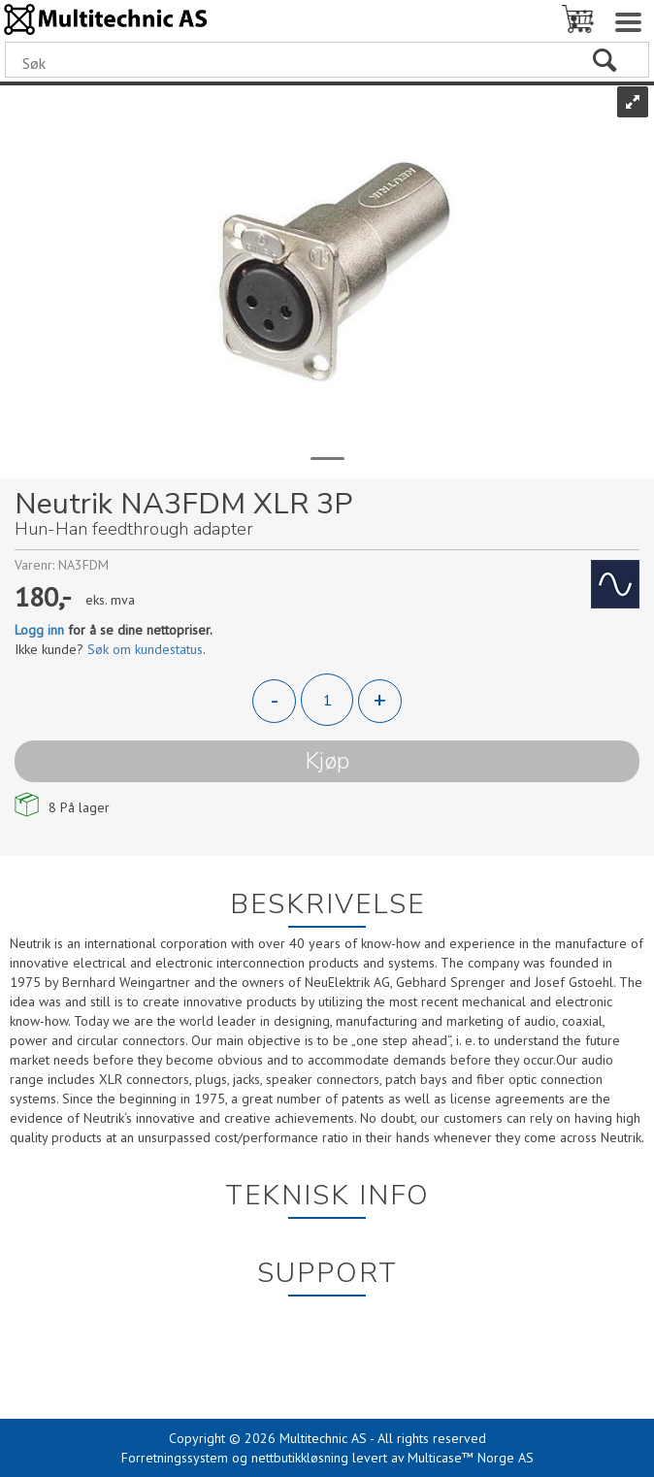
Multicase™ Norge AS (471, 1457)
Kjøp (327, 760)
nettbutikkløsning (299, 1457)
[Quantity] (327, 699)
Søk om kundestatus (145, 649)
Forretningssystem (174, 1457)
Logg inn (39, 630)
